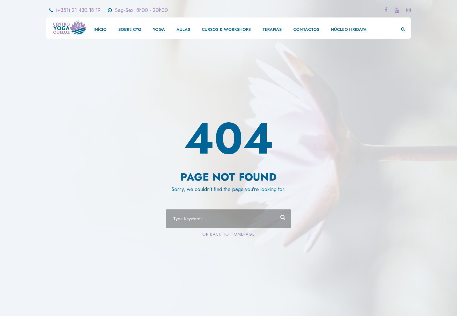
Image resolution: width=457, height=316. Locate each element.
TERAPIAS (272, 29)
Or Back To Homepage (228, 234)
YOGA (159, 29)
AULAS (183, 29)
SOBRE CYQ (129, 29)
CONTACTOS (306, 29)
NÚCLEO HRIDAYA (349, 29)
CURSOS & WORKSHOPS (226, 29)
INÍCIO (100, 29)
